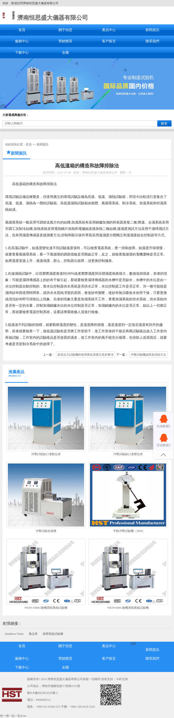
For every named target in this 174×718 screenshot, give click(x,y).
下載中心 (22, 52)
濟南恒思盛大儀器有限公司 (52, 18)
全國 (65, 52)
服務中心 (22, 41)
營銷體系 (65, 41)
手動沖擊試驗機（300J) (128, 531)
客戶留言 (109, 41)
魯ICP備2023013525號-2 (42, 693)
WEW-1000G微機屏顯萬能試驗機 (46, 607)
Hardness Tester (14, 634)
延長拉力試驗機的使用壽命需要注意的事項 (86, 354)
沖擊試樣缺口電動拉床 (46, 454)
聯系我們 (152, 41)
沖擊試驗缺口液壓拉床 (128, 454)
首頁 (21, 30)
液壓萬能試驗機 (53, 634)
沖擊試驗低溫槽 (46, 531)
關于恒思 (65, 30)
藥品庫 (33, 634)
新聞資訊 (152, 30)
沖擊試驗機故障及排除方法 (148, 354)
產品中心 (109, 30)
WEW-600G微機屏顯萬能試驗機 (128, 607)
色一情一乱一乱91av (13, 716)
